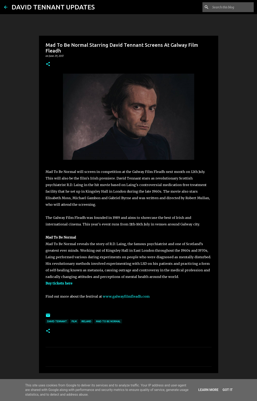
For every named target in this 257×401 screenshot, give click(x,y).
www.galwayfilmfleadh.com (126, 296)
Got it (228, 390)
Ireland (86, 321)
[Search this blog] (232, 7)
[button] (48, 64)
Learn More (208, 390)
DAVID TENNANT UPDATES (53, 7)
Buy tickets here (59, 283)
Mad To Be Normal (108, 321)
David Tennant (57, 321)
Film (74, 321)
